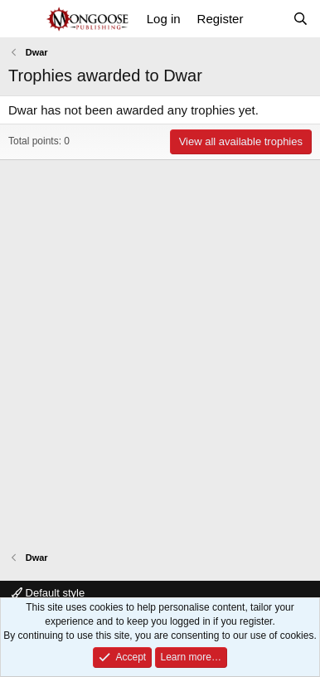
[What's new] (267, 18)
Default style (48, 593)
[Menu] (22, 19)
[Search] (300, 18)
